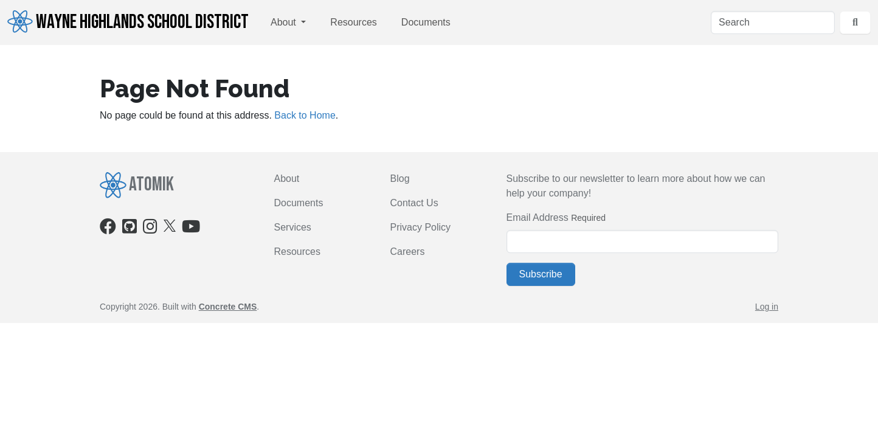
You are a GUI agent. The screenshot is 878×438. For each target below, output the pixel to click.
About (285, 22)
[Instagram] (150, 229)
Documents (426, 22)
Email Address (537, 217)
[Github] (129, 229)
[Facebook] (108, 229)
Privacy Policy (420, 227)
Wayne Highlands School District (128, 22)
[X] (170, 225)
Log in (766, 306)
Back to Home (304, 115)
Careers (407, 251)
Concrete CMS (228, 306)
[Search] (773, 22)
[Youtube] (191, 229)
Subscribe (540, 274)
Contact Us (414, 203)
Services (292, 227)
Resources (353, 22)
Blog (400, 178)
